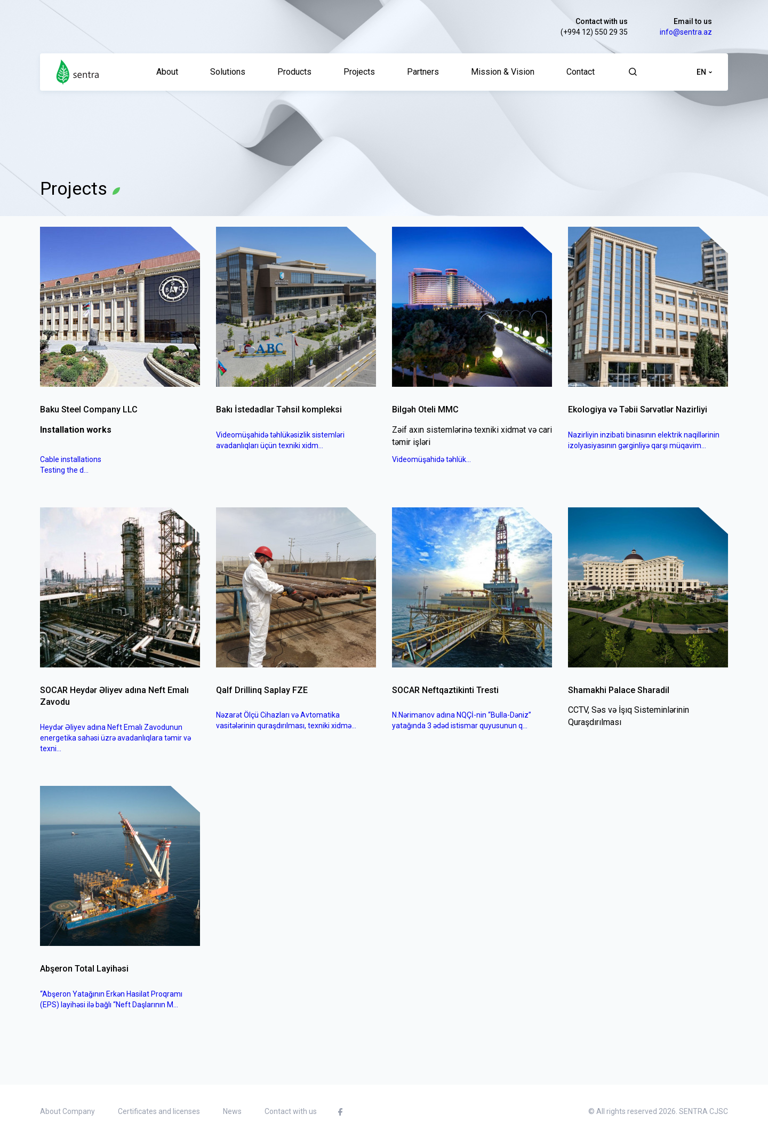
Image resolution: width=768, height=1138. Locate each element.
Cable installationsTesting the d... (70, 464)
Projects (359, 72)
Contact (580, 72)
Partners (423, 72)
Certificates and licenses (159, 1111)
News (232, 1111)
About (167, 72)
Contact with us (601, 21)
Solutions (227, 72)
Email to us (693, 21)
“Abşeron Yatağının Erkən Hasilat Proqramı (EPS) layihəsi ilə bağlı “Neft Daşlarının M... (111, 999)
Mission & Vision (502, 72)
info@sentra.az (686, 32)
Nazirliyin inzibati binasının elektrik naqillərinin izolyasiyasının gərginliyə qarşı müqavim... (643, 440)
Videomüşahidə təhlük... (431, 459)
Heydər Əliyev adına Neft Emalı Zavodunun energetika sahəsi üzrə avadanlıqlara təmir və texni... (115, 738)
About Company (67, 1111)
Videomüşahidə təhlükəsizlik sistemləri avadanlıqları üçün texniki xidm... (280, 440)
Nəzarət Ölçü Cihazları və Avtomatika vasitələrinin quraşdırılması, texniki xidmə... (286, 720)
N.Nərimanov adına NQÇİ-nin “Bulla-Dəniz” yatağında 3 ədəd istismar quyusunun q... (461, 720)
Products (294, 72)
